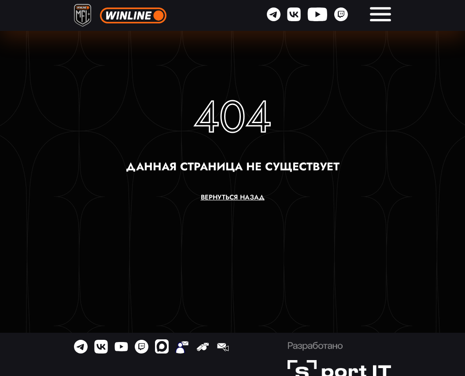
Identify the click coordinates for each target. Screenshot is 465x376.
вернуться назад (233, 197)
